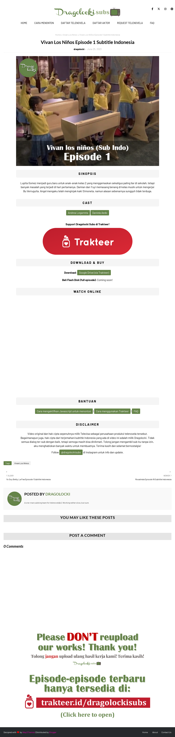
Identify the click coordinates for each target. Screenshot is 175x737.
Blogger (52, 732)
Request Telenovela (130, 22)
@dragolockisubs (71, 452)
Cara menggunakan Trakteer (112, 411)
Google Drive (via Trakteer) (94, 272)
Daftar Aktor (101, 22)
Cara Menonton (44, 22)
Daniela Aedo (99, 212)
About (155, 732)
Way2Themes (29, 732)
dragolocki (79, 49)
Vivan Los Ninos (70, 34)
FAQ (152, 22)
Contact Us (166, 732)
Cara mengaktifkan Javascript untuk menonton (64, 411)
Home (24, 22)
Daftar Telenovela (73, 22)
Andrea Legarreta (78, 212)
